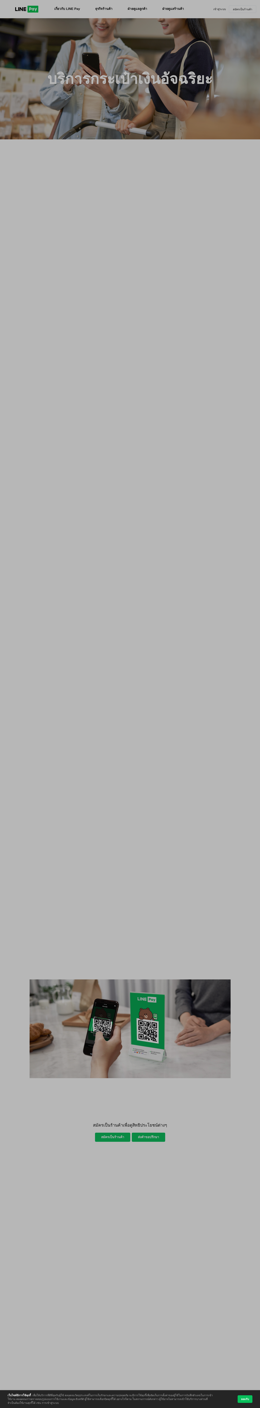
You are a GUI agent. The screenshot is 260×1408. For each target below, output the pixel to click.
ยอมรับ (245, 1399)
